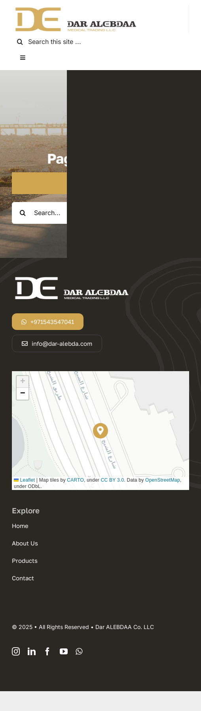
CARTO (75, 480)
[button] (100, 430)
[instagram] (16, 652)
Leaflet (24, 480)
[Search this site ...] (100, 42)
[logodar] (75, 8)
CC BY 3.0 (112, 480)
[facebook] (47, 652)
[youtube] (64, 652)
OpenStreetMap (162, 480)
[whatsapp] (79, 652)
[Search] (20, 42)
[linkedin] (32, 652)
